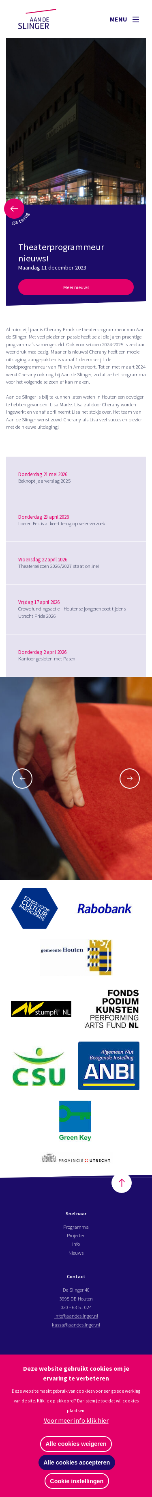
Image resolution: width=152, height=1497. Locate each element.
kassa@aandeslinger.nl (76, 1324)
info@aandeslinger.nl (76, 1315)
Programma (76, 1226)
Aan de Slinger (45, 19)
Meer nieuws (76, 287)
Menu (124, 19)
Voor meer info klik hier (76, 1420)
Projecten (76, 1235)
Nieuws (76, 1252)
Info (76, 1243)
